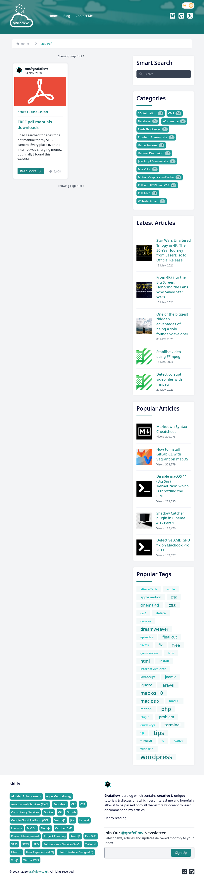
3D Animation (150, 113)
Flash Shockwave (153, 129)
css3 (143, 613)
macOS (174, 701)
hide (171, 653)
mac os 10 (151, 693)
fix (161, 645)
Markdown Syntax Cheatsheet (171, 429)
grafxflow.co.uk (38, 871)
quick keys (147, 725)
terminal (172, 725)
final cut (169, 637)
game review (149, 653)
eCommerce (174, 121)
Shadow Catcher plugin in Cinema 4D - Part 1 (170, 518)
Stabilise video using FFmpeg (168, 354)
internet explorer (153, 669)
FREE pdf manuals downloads (35, 124)
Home (53, 16)
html (145, 661)
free (176, 645)
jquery (146, 685)
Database (148, 121)
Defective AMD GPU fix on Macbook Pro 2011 (173, 545)
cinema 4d (149, 605)
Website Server (151, 201)
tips (158, 733)
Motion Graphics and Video (159, 177)
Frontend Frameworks (156, 137)
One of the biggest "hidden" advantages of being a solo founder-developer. (172, 324)
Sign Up (181, 852)
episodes (146, 637)
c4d (174, 597)
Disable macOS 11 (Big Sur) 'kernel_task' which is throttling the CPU (172, 486)
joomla (171, 677)
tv (163, 741)
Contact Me (84, 16)
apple (171, 589)
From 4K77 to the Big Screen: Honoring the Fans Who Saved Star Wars (172, 287)
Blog (66, 16)
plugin (144, 717)
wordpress (156, 757)
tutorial (146, 740)
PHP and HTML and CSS (157, 185)
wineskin (147, 749)
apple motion (150, 597)
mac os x (150, 701)
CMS (174, 113)
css (172, 605)
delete (161, 613)
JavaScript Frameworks (157, 161)
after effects (149, 589)
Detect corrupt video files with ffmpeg (169, 379)
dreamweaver (154, 629)
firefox (144, 645)
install (164, 661)
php (166, 709)
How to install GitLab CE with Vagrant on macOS (172, 454)
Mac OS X (148, 169)
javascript (148, 677)
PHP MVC (147, 193)
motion (146, 709)
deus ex (145, 621)
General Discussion (33, 112)
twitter (178, 741)
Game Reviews (151, 145)
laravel (167, 685)
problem (166, 717)
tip (142, 733)
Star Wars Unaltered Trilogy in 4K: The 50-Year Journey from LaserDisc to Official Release (173, 250)
